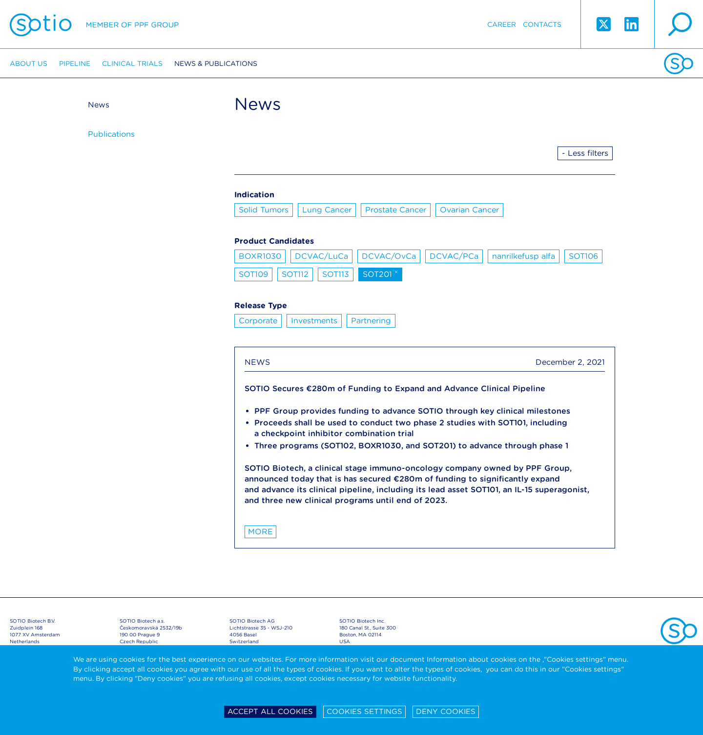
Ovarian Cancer (469, 209)
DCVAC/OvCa (389, 256)
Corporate (258, 320)
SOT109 (253, 274)
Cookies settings (364, 711)
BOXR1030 (260, 256)
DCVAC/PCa (454, 256)
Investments (314, 320)
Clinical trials (132, 63)
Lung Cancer (327, 209)
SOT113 (335, 274)
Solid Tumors (264, 209)
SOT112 (295, 274)
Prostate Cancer (395, 209)
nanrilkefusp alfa (523, 256)
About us (28, 63)
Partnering (371, 320)
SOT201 (380, 273)
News (98, 104)
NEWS (257, 362)
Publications (111, 134)
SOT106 (583, 256)
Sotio (94, 24)
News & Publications (215, 63)
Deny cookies (446, 711)
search (678, 24)
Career (501, 24)
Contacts (542, 24)
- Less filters (585, 153)
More (260, 531)
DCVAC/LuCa (321, 256)
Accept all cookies (270, 711)
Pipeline (74, 63)
